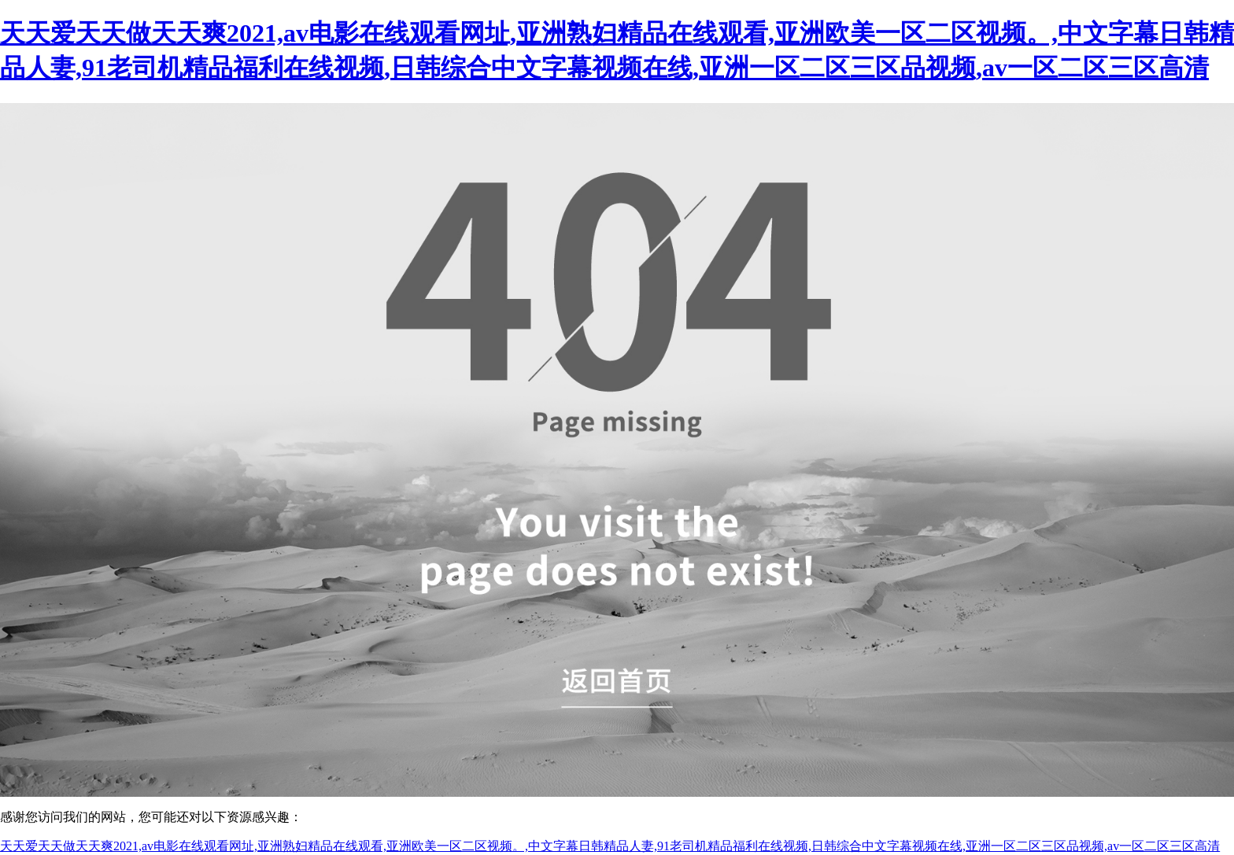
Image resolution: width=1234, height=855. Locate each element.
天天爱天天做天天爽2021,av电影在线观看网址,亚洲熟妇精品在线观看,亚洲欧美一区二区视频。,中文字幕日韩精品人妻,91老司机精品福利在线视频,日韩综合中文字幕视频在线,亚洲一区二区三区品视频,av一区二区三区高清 (610, 846)
